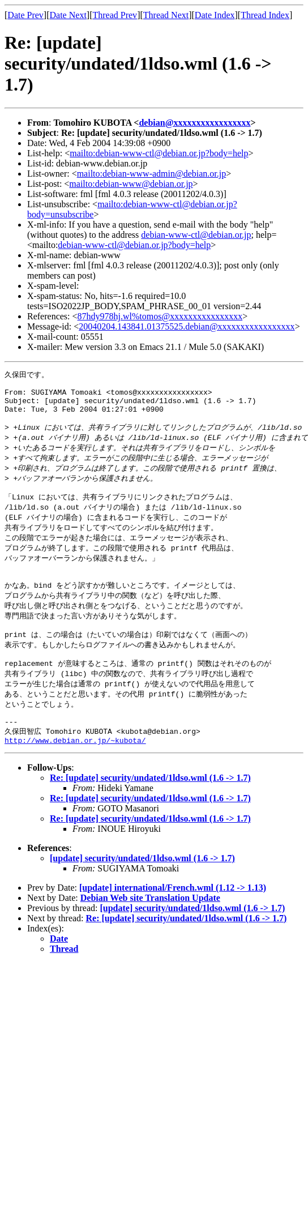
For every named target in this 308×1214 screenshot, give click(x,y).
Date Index (215, 15)
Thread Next (166, 15)
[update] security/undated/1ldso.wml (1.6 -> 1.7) (142, 895)
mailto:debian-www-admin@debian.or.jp (151, 173)
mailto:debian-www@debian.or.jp (130, 184)
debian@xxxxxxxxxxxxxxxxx (194, 122)
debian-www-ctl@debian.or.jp (196, 235)
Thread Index (265, 15)
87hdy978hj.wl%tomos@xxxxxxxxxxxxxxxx (160, 316)
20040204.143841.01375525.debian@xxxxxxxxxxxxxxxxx (186, 326)
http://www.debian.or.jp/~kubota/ (75, 777)
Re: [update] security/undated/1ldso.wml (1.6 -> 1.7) (150, 814)
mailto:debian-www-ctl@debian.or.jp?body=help (159, 153)
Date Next (68, 15)
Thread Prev (114, 15)
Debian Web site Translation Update (150, 934)
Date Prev (25, 15)
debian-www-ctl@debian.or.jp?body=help (134, 245)
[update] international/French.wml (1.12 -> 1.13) (172, 924)
